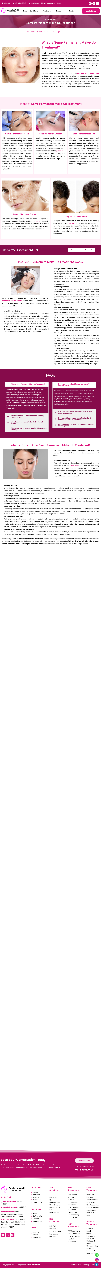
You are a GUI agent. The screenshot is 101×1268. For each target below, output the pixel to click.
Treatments (48, 11)
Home (25, 11)
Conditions (35, 11)
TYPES (39, 32)
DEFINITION (31, 32)
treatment (75, 498)
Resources (61, 11)
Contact (72, 11)
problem (59, 215)
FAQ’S (58, 32)
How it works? (49, 32)
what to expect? (68, 32)
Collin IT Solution (33, 1265)
